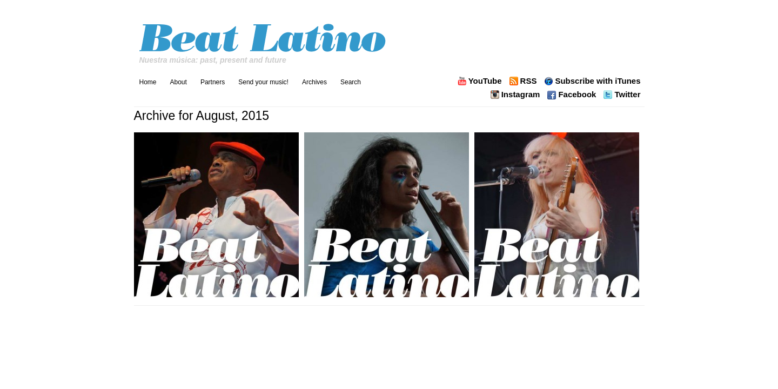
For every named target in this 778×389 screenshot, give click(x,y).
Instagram (520, 94)
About (178, 82)
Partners (212, 82)
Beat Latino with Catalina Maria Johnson (263, 35)
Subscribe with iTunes (597, 81)
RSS (528, 81)
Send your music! (263, 82)
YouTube (485, 81)
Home (148, 82)
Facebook (577, 94)
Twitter (627, 94)
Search (350, 82)
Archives (314, 82)
